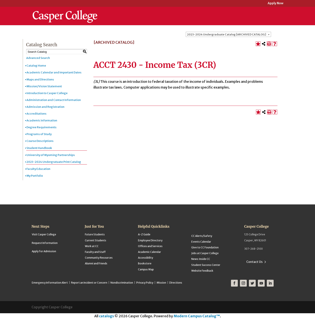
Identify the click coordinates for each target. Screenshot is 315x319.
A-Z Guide (144, 234)
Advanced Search (38, 58)
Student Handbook (39, 148)
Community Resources (99, 257)
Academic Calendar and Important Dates (53, 72)
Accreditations (36, 113)
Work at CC (92, 246)
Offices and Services (150, 246)
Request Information (45, 243)
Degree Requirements (41, 127)
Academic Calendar (149, 251)
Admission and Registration (45, 107)
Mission (161, 282)
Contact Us (254, 262)
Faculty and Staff (95, 251)
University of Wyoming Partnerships (50, 155)
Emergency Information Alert (50, 282)
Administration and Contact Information (53, 100)
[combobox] (228, 34)
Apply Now (275, 3)
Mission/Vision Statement (44, 86)
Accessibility (145, 257)
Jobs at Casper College (205, 253)
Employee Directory (150, 240)
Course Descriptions (40, 141)
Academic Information (41, 120)
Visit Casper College (44, 234)
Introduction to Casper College (47, 93)
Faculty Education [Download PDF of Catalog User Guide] (38, 169)
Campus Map (146, 269)
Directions (175, 282)
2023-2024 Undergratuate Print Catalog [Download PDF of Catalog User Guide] (53, 162)
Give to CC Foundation (205, 247)
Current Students (95, 240)
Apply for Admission (44, 251)
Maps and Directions (40, 79)
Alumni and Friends (96, 263)
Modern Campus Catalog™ (197, 316)
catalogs (106, 316)
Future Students (95, 234)
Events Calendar (201, 241)
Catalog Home (36, 65)
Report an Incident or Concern (89, 282)
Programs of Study (39, 134)
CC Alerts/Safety (201, 235)
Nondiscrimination (121, 282)
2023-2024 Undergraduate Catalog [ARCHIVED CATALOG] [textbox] (226, 34)
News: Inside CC (200, 259)
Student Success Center (205, 265)
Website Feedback (202, 270)
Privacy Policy (144, 282)
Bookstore (144, 263)
